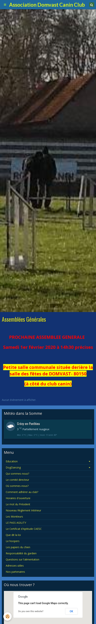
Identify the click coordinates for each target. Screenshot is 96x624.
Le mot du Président (18, 504)
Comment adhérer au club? (22, 492)
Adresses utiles (15, 565)
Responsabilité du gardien (21, 553)
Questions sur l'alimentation (22, 559)
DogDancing (13, 467)
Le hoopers (12, 541)
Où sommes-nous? (17, 486)
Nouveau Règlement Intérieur (23, 510)
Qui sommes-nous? (17, 473)
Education (12, 461)
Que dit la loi (13, 535)
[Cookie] (7, 616)
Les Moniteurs (14, 516)
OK (71, 611)
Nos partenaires (15, 571)
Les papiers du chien (18, 547)
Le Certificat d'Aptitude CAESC (24, 529)
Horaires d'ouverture (18, 498)
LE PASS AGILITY (16, 522)
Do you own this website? (31, 611)
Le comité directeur (17, 479)
